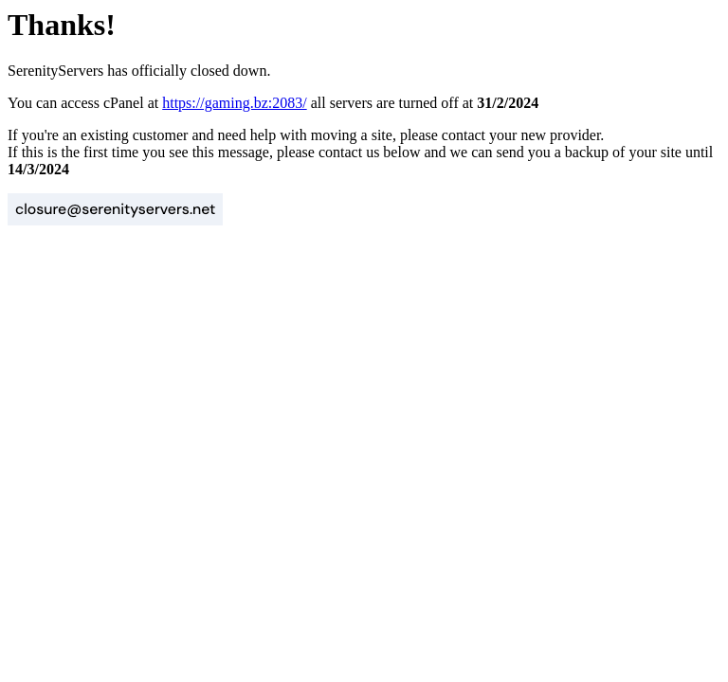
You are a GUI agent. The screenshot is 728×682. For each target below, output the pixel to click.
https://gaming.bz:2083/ (234, 103)
